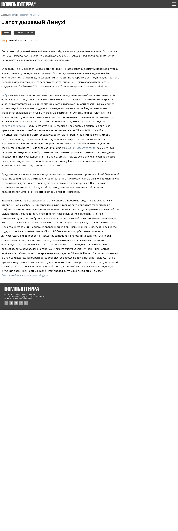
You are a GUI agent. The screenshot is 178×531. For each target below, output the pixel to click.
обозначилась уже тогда (80, 147)
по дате (12, 15)
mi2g (4, 95)
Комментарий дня (24, 32)
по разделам (22, 15)
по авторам (35, 15)
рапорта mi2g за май (14, 126)
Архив (6, 32)
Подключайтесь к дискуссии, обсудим (25, 275)
